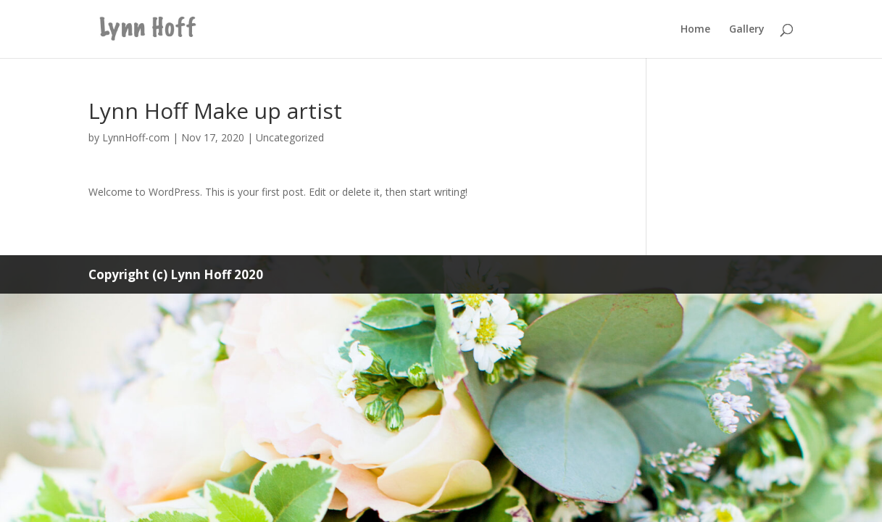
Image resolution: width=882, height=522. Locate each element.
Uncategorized (290, 137)
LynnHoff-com (136, 137)
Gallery (747, 30)
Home (695, 30)
